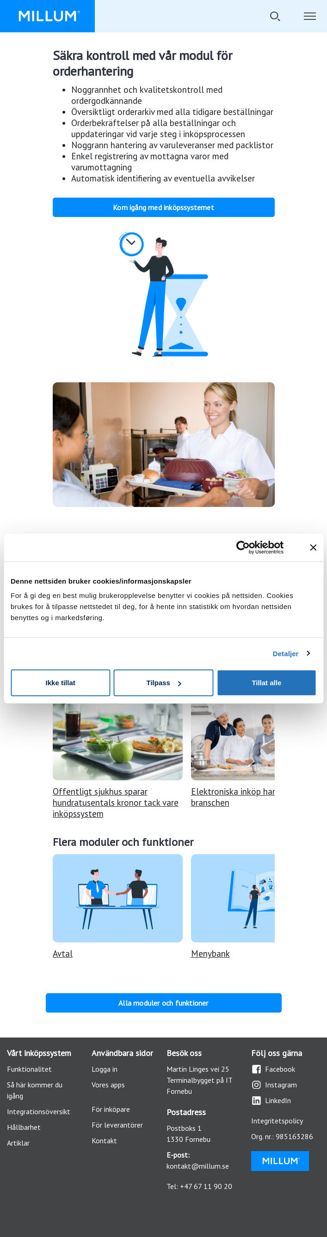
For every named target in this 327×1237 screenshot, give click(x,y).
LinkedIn (271, 1100)
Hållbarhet (24, 1127)
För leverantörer (117, 1124)
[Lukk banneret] (313, 547)
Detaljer (286, 653)
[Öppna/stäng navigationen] (309, 16)
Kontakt (104, 1140)
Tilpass (164, 683)
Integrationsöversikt (38, 1111)
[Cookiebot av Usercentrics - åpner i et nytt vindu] (250, 547)
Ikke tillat (60, 683)
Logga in (104, 1069)
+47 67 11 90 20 (206, 1186)
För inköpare (111, 1109)
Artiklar (18, 1142)
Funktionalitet (29, 1069)
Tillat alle (266, 683)
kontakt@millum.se (198, 1166)
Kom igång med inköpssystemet (163, 207)
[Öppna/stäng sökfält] (275, 16)
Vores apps (108, 1084)
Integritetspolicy (277, 1120)
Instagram (274, 1085)
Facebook (273, 1069)
